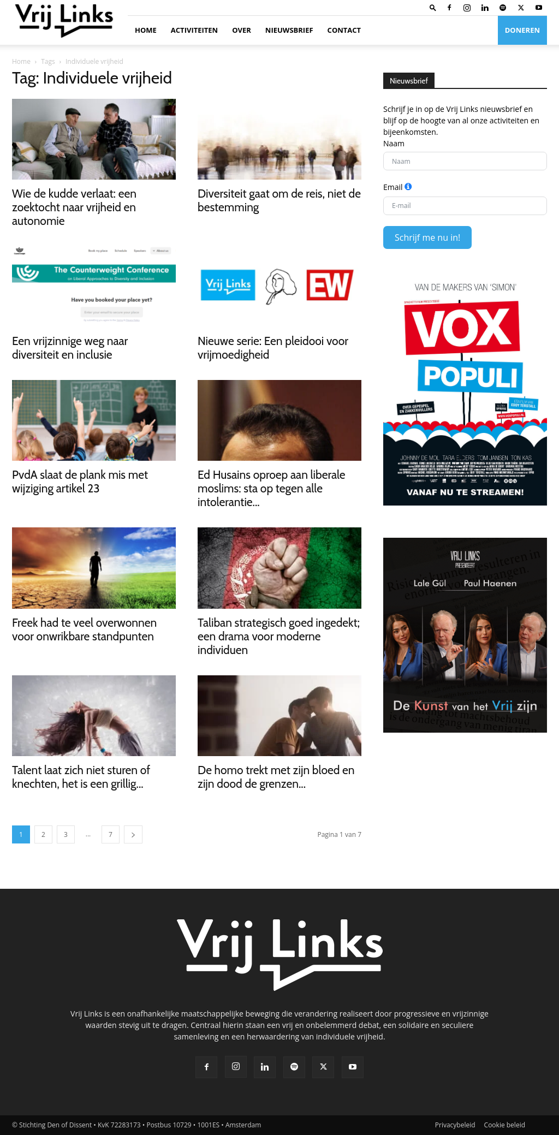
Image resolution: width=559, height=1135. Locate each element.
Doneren (522, 30)
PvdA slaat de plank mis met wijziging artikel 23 (80, 481)
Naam (394, 143)
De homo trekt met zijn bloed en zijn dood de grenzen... (276, 777)
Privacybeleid (455, 1125)
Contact (344, 30)
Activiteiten (194, 30)
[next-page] (133, 834)
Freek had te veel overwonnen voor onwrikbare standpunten (84, 629)
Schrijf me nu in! (427, 237)
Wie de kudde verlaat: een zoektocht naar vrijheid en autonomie (74, 207)
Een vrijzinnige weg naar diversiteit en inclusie (70, 347)
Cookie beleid (504, 1125)
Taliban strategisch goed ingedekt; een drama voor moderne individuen (279, 636)
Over (241, 30)
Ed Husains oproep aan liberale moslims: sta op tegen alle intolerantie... (272, 488)
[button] (433, 7)
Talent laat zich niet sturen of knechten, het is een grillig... (81, 777)
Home (146, 30)
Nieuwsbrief (289, 30)
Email (393, 187)
